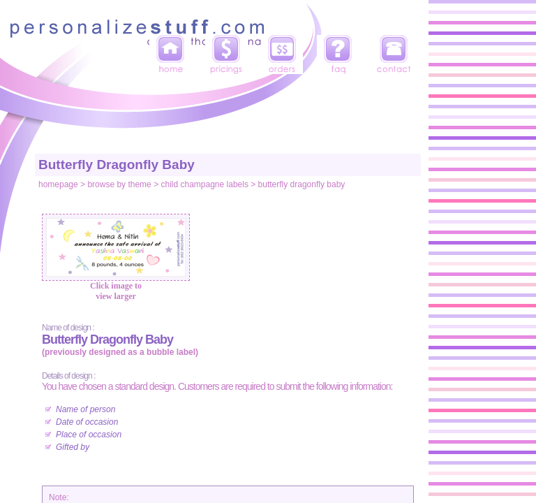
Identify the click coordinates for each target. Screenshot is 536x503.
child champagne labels (204, 184)
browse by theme (119, 184)
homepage (58, 184)
